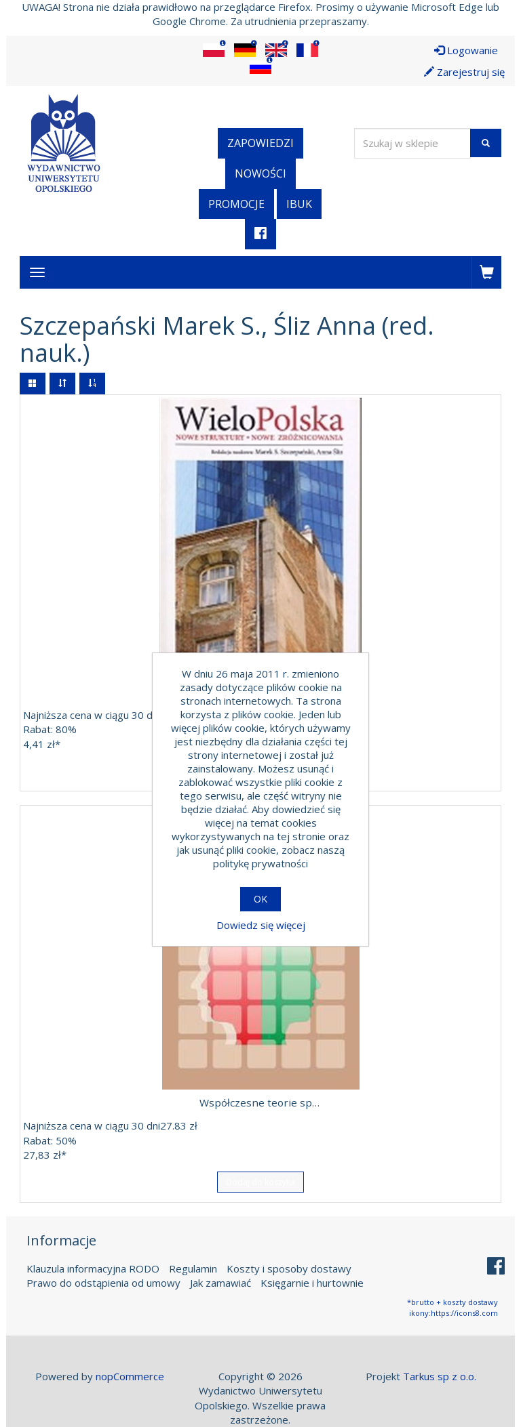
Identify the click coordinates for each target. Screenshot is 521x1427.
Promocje (236, 204)
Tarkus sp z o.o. (439, 1375)
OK (260, 898)
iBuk (299, 204)
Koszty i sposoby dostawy (289, 1268)
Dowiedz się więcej (260, 925)
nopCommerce (130, 1375)
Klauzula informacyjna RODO (92, 1268)
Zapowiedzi (260, 143)
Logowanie (466, 50)
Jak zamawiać (220, 1282)
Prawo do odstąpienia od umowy (103, 1282)
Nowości (260, 173)
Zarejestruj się (464, 72)
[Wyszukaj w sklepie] (412, 143)
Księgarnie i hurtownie (312, 1282)
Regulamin (193, 1268)
